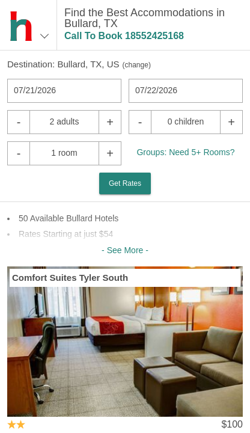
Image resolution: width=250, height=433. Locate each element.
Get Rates (125, 183)
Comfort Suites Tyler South (70, 277)
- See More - (125, 250)
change (136, 65)
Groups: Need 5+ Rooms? (185, 152)
